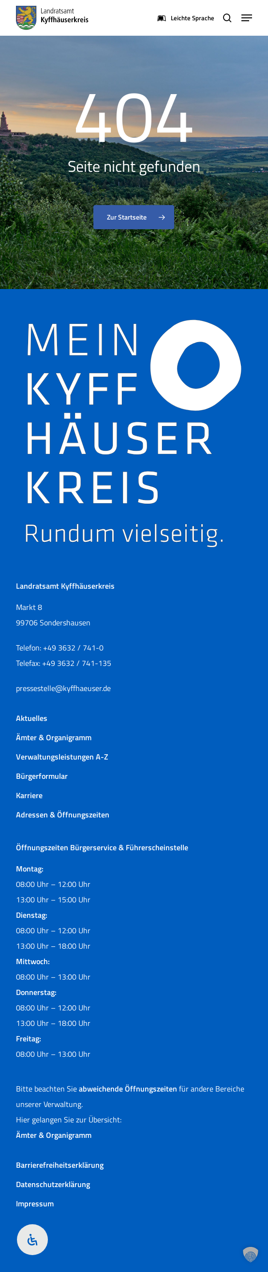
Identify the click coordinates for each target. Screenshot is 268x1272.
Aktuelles (31, 718)
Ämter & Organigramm (53, 737)
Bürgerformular (42, 776)
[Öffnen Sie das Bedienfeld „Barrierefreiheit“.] (32, 1239)
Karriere (29, 795)
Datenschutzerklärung (53, 1184)
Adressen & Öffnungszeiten (62, 814)
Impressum (35, 1203)
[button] (246, 18)
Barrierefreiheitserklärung (60, 1165)
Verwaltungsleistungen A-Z (62, 756)
